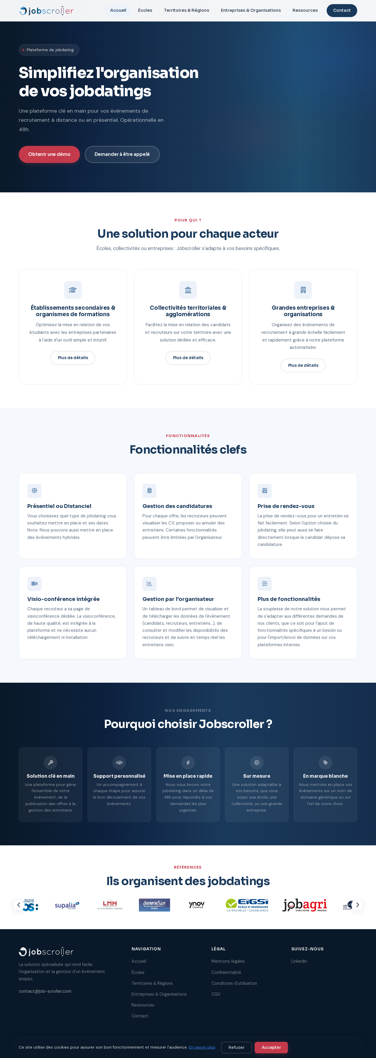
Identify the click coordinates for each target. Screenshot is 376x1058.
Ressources (305, 10)
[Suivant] (357, 909)
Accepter (271, 1047)
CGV (216, 994)
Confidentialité (226, 972)
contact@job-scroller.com (45, 991)
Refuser (236, 1047)
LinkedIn (299, 961)
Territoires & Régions (186, 10)
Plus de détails (73, 362)
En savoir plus (202, 1047)
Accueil (118, 10)
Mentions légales (228, 961)
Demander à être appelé (122, 154)
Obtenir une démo (49, 154)
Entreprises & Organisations (251, 10)
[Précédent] (19, 909)
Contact (342, 10)
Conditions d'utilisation (234, 983)
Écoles (145, 10)
